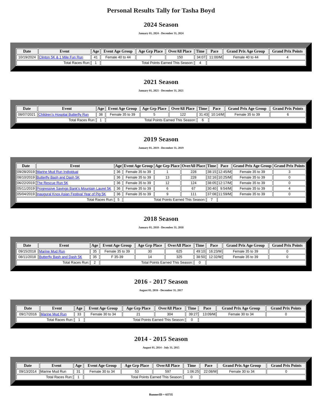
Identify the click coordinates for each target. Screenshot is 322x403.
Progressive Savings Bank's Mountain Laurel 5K (74, 189)
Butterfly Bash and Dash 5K (58, 177)
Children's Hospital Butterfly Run (63, 115)
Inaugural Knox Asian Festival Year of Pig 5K (71, 194)
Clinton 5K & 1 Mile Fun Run (61, 57)
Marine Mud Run (52, 251)
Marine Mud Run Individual (57, 172)
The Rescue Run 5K (52, 183)
